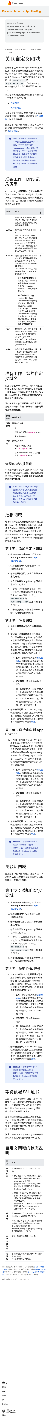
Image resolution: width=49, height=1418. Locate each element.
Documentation (11, 11)
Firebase (8, 49)
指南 (4, 1387)
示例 (4, 1395)
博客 (4, 1415)
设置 (24, 141)
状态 (33, 722)
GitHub (5, 1404)
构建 (10, 52)
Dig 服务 (29, 490)
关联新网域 (15, 108)
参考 (4, 1391)
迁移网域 (14, 103)
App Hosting (33, 11)
